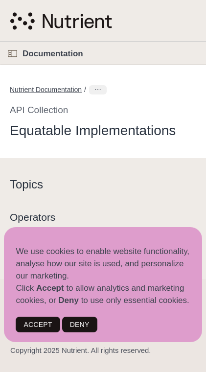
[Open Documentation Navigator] (12, 53)
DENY (80, 324)
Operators (32, 217)
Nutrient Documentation (46, 89)
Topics (26, 184)
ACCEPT (37, 324)
